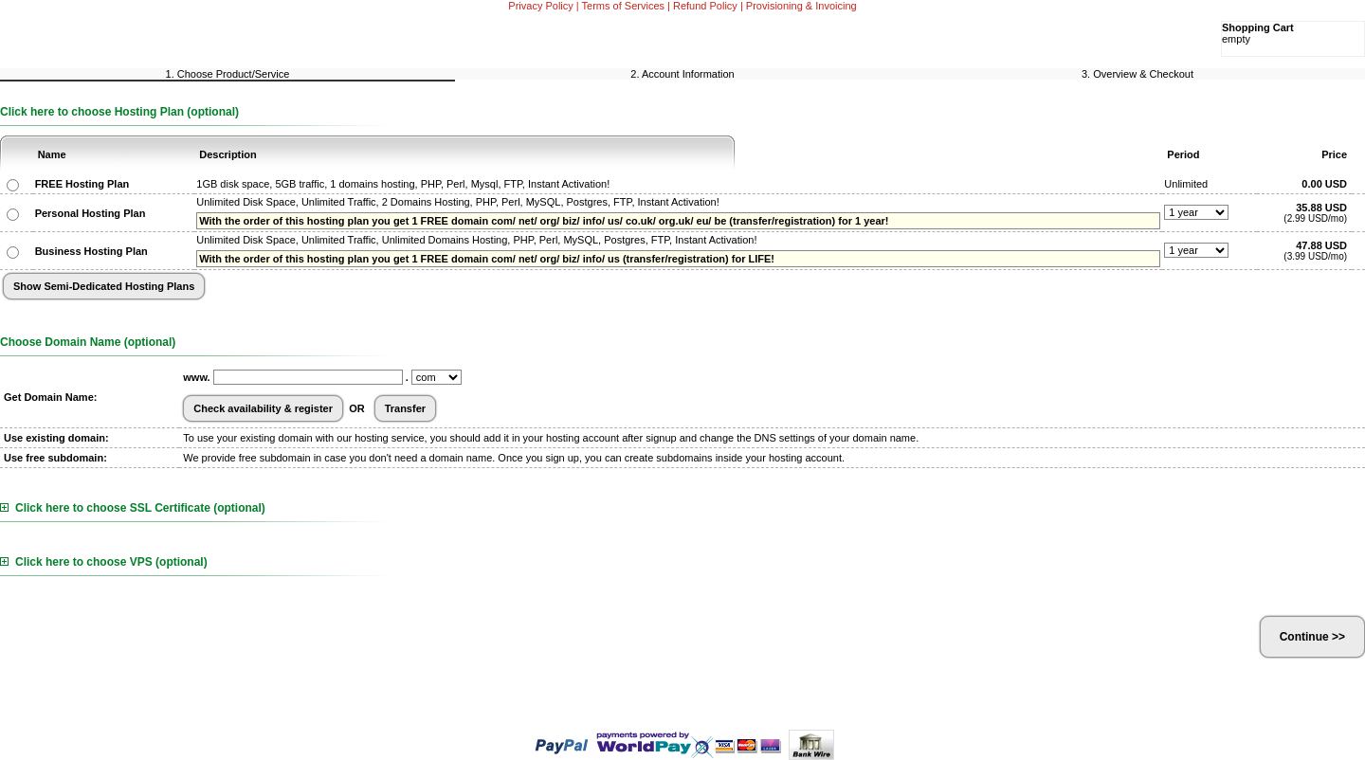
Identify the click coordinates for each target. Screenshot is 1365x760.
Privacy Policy (540, 5)
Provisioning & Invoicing (801, 5)
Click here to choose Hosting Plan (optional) (119, 111)
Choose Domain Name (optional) (87, 342)
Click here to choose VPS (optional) (104, 562)
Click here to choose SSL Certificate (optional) (132, 508)
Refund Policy (705, 5)
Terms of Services (623, 5)
